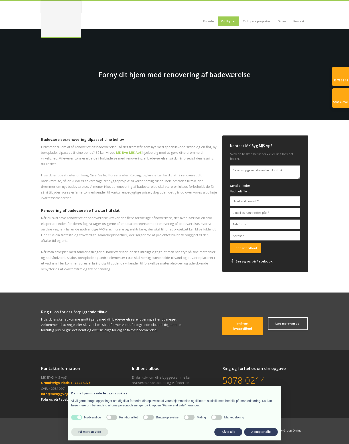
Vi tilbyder (228, 21)
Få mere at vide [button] (89, 432)
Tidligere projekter (256, 21)
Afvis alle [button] (228, 432)
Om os (282, 21)
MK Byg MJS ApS (129, 152)
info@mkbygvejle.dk (58, 394)
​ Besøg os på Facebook (251, 261)
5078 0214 (244, 380)
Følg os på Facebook (58, 399)
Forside (208, 21)
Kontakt (298, 21)
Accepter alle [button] (261, 432)
